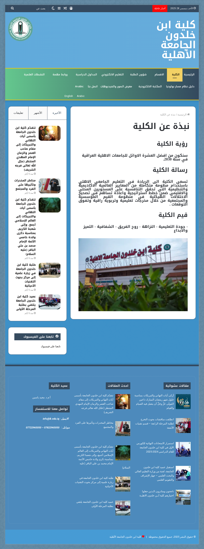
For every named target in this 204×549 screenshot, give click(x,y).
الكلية (175, 74)
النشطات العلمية (34, 74)
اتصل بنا (93, 86)
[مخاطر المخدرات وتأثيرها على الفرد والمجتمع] (50, 185)
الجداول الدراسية (86, 74)
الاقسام (159, 74)
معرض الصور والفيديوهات (116, 86)
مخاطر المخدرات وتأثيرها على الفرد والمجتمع (25, 185)
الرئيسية (189, 74)
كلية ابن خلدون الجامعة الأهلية (125, 536)
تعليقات (18, 113)
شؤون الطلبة (138, 74)
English (69, 95)
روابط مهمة (60, 74)
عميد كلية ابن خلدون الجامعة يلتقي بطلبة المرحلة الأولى (26, 303)
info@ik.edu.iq (51, 418)
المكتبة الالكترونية (150, 86)
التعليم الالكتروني (112, 74)
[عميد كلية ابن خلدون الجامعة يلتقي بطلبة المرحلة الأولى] (50, 301)
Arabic (79, 86)
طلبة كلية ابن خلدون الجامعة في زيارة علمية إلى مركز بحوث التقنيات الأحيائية (25, 275)
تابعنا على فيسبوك (51, 346)
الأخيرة (57, 113)
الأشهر (38, 113)
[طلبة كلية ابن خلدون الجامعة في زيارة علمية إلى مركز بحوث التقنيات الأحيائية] (50, 270)
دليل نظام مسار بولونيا (180, 86)
